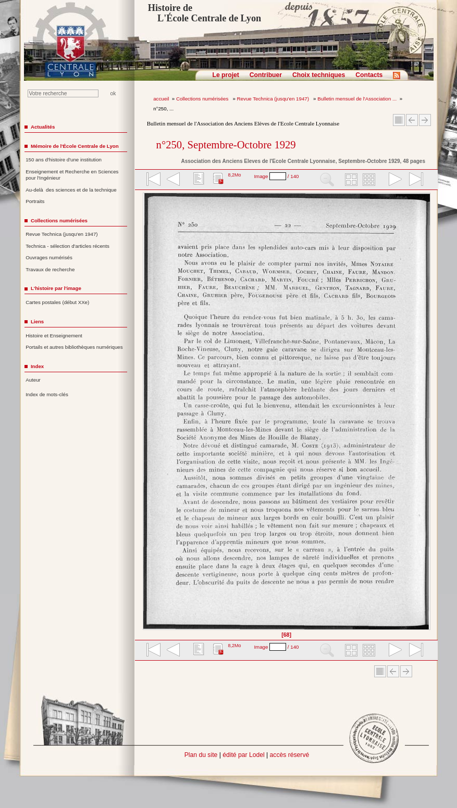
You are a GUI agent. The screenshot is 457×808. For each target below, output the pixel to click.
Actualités (43, 127)
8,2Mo (234, 175)
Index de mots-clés (47, 394)
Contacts (368, 75)
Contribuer (266, 75)
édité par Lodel (243, 755)
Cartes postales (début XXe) (57, 302)
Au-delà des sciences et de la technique (71, 190)
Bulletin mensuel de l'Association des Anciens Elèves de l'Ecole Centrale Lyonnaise (243, 123)
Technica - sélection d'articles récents (67, 246)
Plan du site (201, 755)
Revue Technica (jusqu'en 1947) (274, 99)
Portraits (35, 201)
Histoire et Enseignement (54, 335)
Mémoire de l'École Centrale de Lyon (75, 146)
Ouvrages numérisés (49, 257)
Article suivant (425, 120)
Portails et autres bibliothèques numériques (74, 347)
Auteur (33, 380)
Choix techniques (318, 75)
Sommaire (399, 120)
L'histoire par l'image (56, 288)
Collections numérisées (203, 99)
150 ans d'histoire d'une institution (64, 159)
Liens (37, 321)
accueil (161, 99)
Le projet (226, 75)
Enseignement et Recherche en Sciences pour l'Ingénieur (72, 175)
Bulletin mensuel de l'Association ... (357, 99)
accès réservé (290, 755)
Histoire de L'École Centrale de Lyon (204, 13)
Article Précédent (412, 120)
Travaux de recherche (50, 269)
